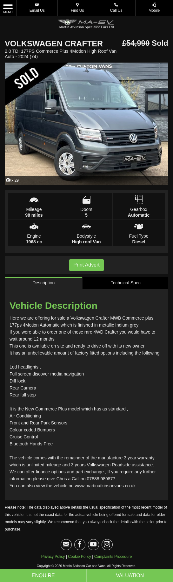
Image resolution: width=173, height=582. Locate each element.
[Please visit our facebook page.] (79, 544)
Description (43, 282)
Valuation (130, 575)
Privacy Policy (53, 556)
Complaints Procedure (113, 556)
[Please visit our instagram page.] (107, 544)
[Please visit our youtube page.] (93, 544)
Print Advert (86, 264)
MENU (8, 8)
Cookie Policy (79, 556)
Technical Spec (126, 282)
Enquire (43, 575)
